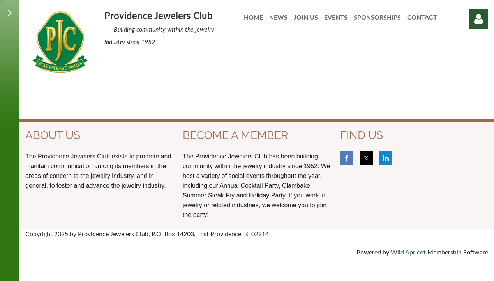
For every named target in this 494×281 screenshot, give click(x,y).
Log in (478, 19)
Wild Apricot (408, 252)
